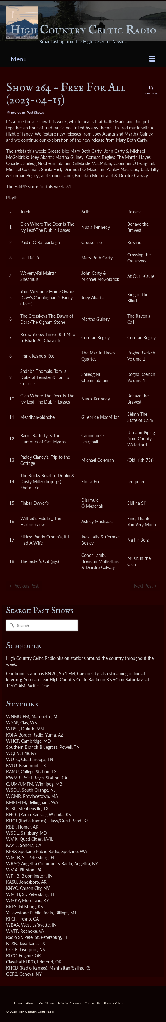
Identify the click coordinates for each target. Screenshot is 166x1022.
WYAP (12, 722)
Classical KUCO (20, 961)
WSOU (13, 790)
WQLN (13, 753)
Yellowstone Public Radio (29, 912)
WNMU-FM (17, 716)
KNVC (12, 888)
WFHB (12, 875)
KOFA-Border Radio (24, 734)
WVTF (12, 931)
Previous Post (26, 585)
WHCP (12, 741)
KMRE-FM (16, 802)
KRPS (11, 906)
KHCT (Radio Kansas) (26, 820)
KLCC (11, 955)
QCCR (12, 949)
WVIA (11, 869)
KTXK (11, 943)
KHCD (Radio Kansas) (26, 967)
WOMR (13, 796)
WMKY (13, 900)
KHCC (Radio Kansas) (26, 814)
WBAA (12, 925)
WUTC (12, 759)
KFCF (11, 918)
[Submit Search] (10, 625)
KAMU (12, 771)
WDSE (12, 728)
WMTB (13, 857)
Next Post (143, 585)
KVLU (11, 765)
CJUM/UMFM (19, 784)
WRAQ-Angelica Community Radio (39, 863)
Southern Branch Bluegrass (31, 747)
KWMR (13, 777)
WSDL (12, 833)
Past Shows (35, 112)
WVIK (11, 839)
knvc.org (14, 679)
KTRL (11, 808)
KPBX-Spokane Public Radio (32, 851)
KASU (11, 882)
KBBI (11, 826)
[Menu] (83, 59)
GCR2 (11, 974)
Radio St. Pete (19, 937)
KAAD (12, 845)
